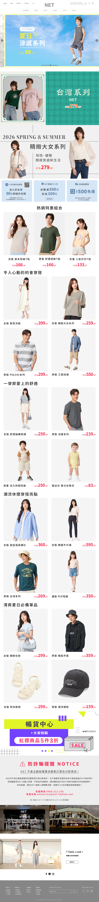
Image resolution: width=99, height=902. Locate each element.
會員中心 (29, 890)
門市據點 (26, 3)
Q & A (33, 3)
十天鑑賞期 (18, 892)
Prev (2, 40)
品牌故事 (8, 890)
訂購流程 (17, 890)
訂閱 (74, 891)
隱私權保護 (38, 890)
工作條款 (38, 894)
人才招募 (8, 894)
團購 (12, 3)
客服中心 (29, 892)
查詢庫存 (18, 3)
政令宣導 (38, 892)
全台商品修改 (18, 894)
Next (97, 40)
